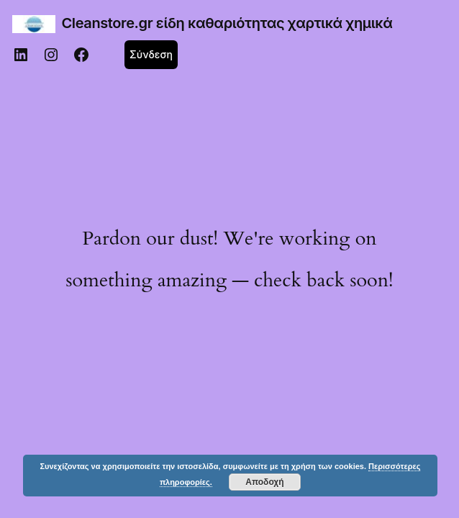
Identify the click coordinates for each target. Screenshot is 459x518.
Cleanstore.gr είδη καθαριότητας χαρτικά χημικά (227, 23)
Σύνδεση (151, 54)
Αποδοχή (264, 482)
